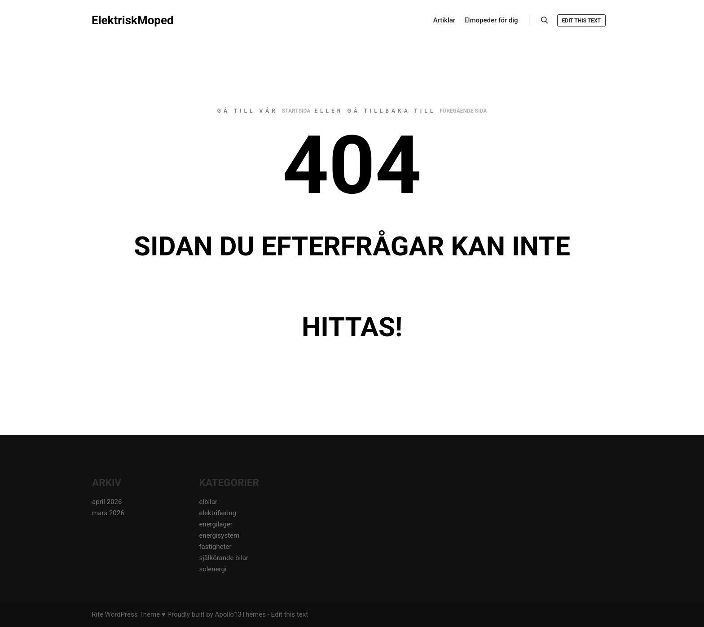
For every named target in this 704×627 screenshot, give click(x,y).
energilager (215, 524)
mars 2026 (108, 513)
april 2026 (107, 502)
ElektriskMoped (133, 20)
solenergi (212, 569)
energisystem (219, 535)
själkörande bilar (223, 558)
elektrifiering (217, 513)
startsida (296, 111)
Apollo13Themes (240, 614)
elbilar (208, 502)
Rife (97, 614)
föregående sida (463, 111)
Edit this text (581, 21)
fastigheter (215, 547)
